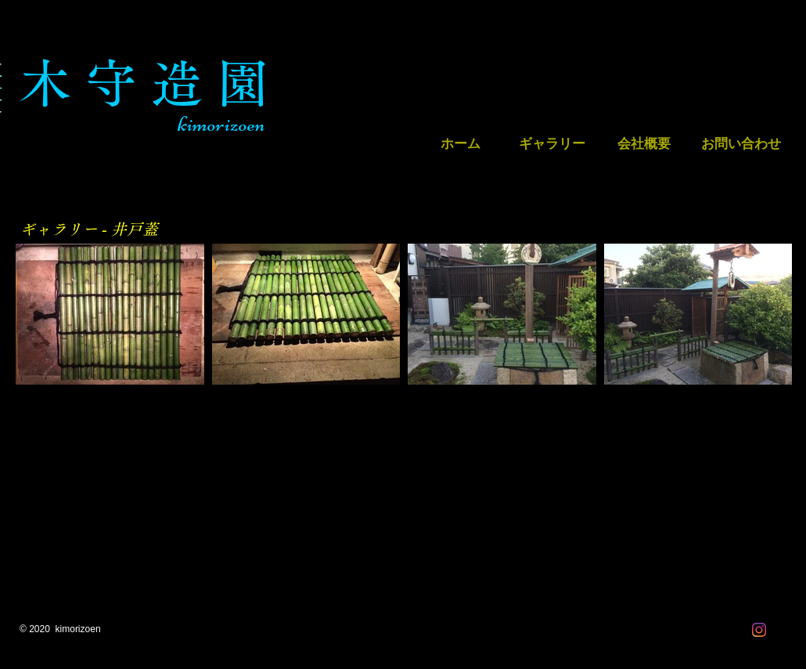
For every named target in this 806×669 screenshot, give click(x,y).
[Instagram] (759, 630)
